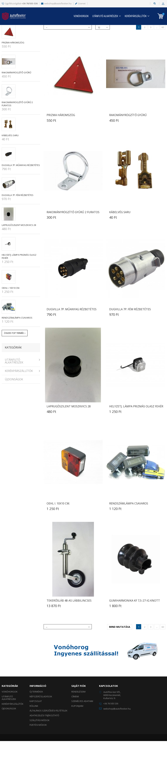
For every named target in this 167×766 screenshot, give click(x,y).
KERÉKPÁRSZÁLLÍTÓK (136, 16)
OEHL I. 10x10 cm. (11, 312)
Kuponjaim (77, 730)
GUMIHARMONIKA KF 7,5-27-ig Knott (134, 625)
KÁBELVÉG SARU (10, 160)
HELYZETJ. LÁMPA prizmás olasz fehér (136, 431)
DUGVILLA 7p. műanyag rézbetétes (21, 190)
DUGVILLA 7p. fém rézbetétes (17, 220)
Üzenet (80, 3)
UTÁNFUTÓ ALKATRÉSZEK (105, 16)
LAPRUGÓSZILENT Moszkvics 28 (19, 250)
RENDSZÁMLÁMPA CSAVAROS (17, 342)
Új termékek (36, 716)
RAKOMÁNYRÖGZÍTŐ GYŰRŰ (16, 97)
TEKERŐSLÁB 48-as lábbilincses (69, 625)
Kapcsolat (36, 726)
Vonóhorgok (81, 16)
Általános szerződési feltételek (48, 735)
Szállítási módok (40, 745)
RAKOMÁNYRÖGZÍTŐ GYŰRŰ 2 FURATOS (73, 237)
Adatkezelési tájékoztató (44, 740)
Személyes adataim (82, 726)
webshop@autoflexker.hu (56, 3)
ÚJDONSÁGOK (14, 404)
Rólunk (34, 730)
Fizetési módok (38, 749)
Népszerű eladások (19, 42)
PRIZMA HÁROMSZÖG (13, 67)
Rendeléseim (78, 716)
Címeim (75, 721)
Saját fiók (78, 710)
